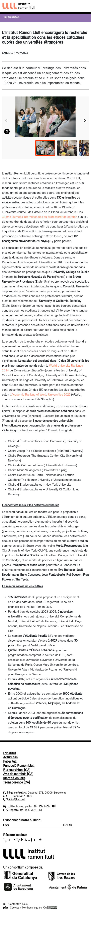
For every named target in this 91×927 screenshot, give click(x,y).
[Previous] (6, 120)
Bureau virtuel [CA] (16, 770)
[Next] (85, 120)
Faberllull (9, 761)
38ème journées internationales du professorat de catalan (39, 216)
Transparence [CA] (16, 782)
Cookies (11, 907)
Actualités (12, 17)
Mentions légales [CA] (35, 907)
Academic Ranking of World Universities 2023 (40, 394)
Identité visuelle (14, 778)
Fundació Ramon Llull (18, 766)
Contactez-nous (17, 903)
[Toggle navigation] (84, 6)
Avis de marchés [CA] (18, 774)
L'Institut (9, 753)
